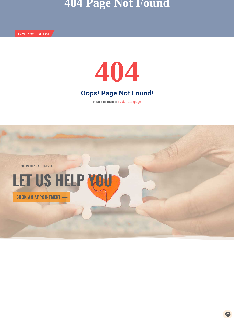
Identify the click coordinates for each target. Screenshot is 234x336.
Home (22, 33)
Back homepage (129, 101)
